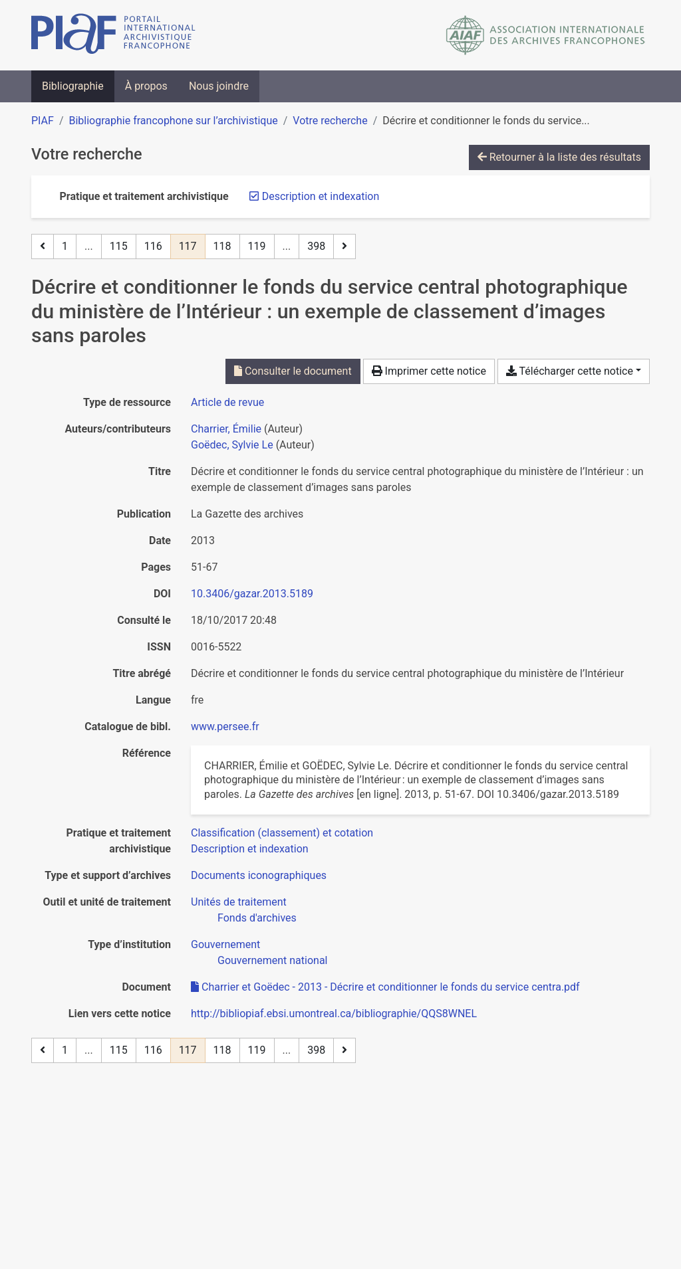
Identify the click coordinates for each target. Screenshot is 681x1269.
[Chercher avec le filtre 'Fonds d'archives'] (257, 918)
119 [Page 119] (257, 246)
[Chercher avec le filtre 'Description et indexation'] (250, 848)
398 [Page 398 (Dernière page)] (316, 246)
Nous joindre (219, 86)
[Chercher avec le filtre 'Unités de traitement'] (239, 902)
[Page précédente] (42, 246)
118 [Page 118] (222, 246)
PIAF (42, 120)
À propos (146, 86)
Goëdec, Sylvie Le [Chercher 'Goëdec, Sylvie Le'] (232, 445)
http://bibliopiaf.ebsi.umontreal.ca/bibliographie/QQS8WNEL (334, 1013)
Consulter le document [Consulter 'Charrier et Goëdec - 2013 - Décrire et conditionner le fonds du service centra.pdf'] (293, 371)
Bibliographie (73, 86)
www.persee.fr (225, 726)
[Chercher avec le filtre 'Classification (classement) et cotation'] (282, 833)
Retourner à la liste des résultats (559, 157)
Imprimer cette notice (429, 371)
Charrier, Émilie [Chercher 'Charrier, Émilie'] (226, 429)
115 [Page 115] (119, 246)
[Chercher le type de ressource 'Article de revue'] (227, 402)
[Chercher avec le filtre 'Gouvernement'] (225, 944)
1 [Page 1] (65, 246)
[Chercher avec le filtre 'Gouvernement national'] (272, 960)
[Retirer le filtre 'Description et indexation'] (321, 196)
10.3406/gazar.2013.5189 (252, 593)
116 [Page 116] (153, 246)
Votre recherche (330, 120)
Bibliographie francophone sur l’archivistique (172, 120)
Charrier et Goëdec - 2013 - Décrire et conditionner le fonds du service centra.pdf (385, 987)
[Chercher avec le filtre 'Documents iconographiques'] (259, 875)
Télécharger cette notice (569, 371)
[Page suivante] (344, 246)
